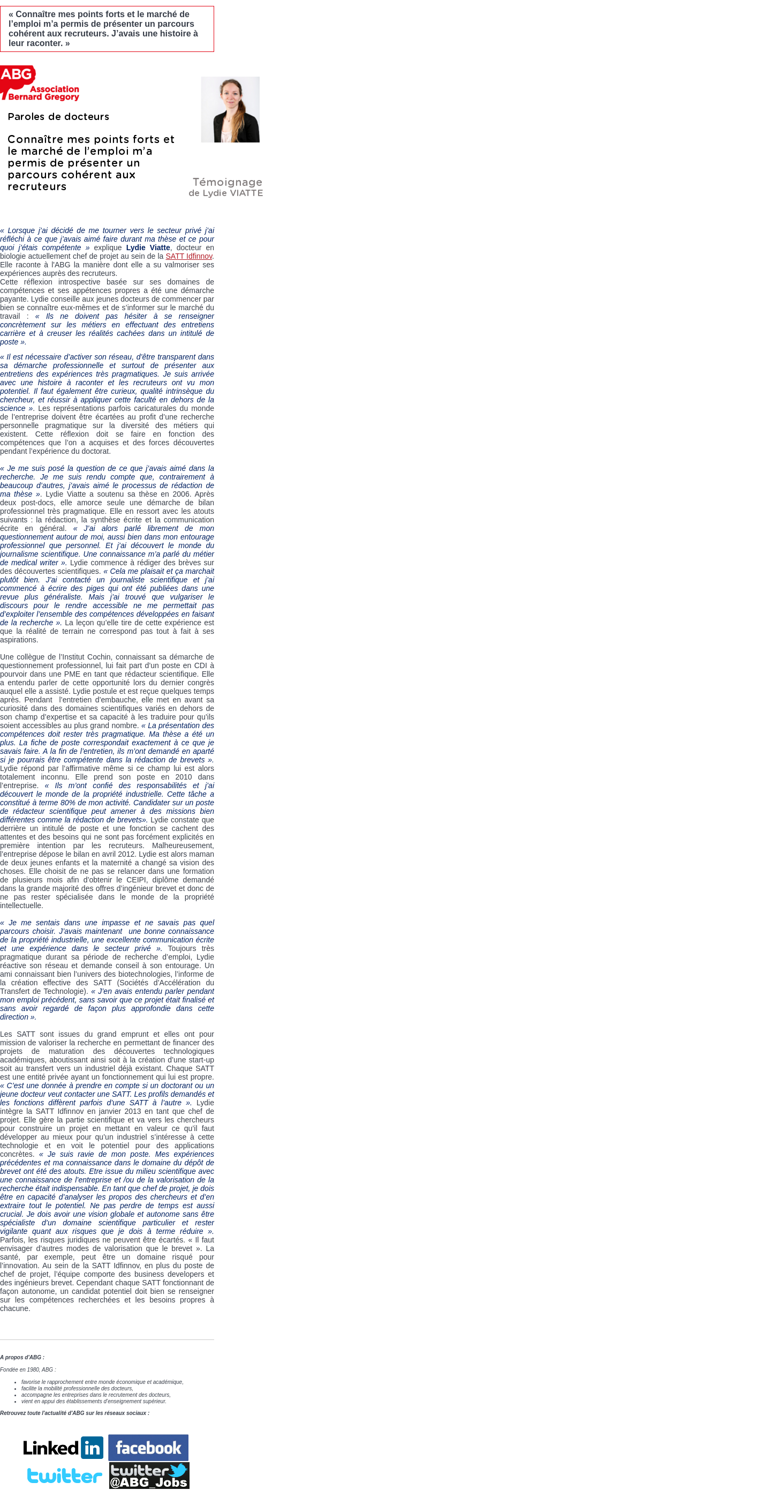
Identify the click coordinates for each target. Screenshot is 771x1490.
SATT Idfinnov (189, 256)
